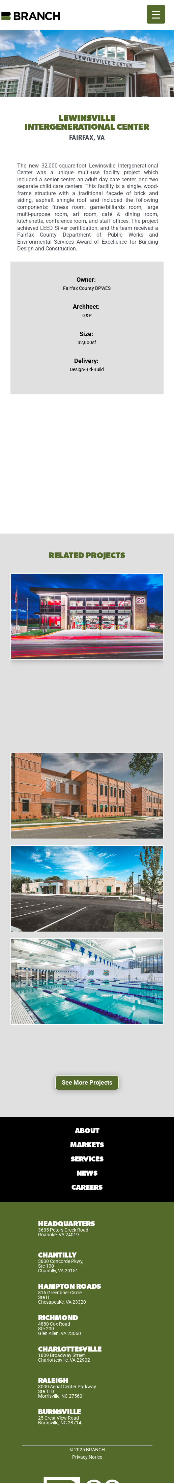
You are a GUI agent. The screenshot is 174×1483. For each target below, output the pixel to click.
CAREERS (87, 1187)
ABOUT (87, 1130)
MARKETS (87, 1145)
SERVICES (87, 1159)
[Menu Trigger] (156, 14)
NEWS (87, 1173)
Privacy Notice (87, 1457)
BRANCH (95, 1449)
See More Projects (87, 1082)
